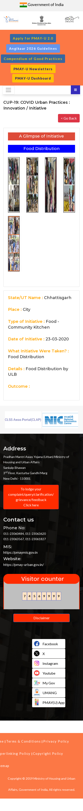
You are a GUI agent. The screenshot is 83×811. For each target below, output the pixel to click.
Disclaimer (41, 618)
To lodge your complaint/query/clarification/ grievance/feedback (31, 497)
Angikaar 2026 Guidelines (33, 48)
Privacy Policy (56, 741)
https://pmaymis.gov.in (20, 552)
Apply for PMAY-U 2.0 (33, 38)
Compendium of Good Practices (33, 59)
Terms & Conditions (23, 741)
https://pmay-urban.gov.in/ (23, 564)
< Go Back (69, 118)
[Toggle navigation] (8, 90)
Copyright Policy (48, 753)
